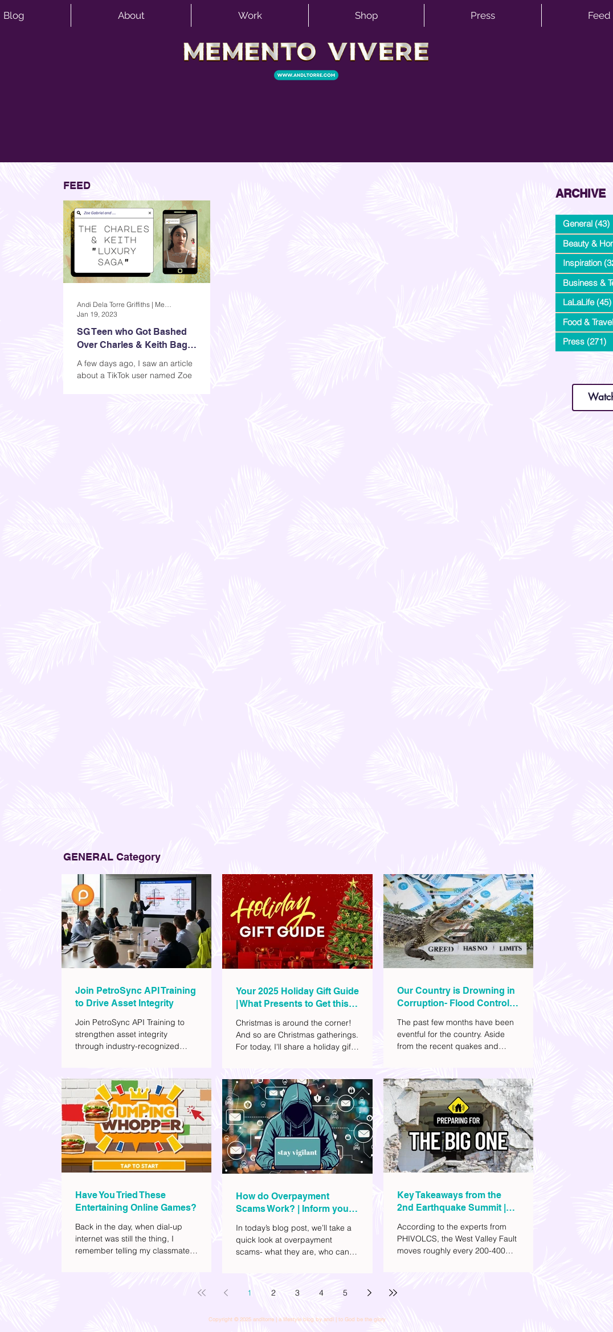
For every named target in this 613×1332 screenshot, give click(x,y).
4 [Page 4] (321, 1293)
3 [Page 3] (297, 1293)
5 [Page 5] (345, 1293)
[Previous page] (225, 1292)
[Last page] (393, 1292)
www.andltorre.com (582, 372)
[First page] (201, 1292)
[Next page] (369, 1292)
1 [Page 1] (249, 1293)
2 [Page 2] (273, 1293)
